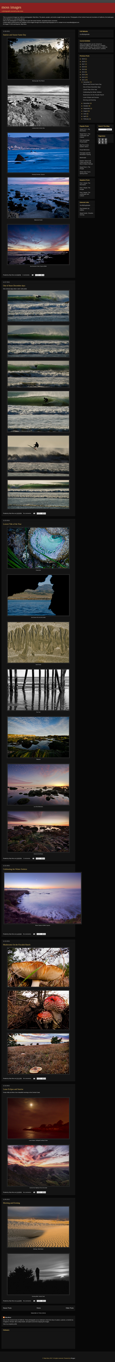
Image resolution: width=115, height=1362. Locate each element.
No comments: (27, 513)
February (86, 119)
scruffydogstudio (85, 34)
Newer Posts (7, 1308)
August (85, 111)
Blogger (73, 1358)
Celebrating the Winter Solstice (15, 869)
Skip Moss (8, 1317)
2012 (83, 77)
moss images (11, 7)
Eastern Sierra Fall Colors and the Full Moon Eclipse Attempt (86, 162)
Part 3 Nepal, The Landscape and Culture (85, 194)
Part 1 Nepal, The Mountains (85, 183)
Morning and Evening (11, 1203)
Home (39, 1308)
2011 (83, 80)
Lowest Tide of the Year (12, 524)
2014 (83, 72)
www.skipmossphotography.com (48, 22)
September (86, 108)
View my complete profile (10, 1324)
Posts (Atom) (42, 1313)
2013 (83, 74)
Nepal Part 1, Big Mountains (85, 130)
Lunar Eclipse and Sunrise (13, 1089)
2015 (83, 69)
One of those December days (14, 286)
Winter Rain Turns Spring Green (85, 172)
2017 (83, 64)
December (86, 82)
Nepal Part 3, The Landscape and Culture (85, 135)
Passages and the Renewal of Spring (85, 153)
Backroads (83, 157)
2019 (83, 59)
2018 (83, 61)
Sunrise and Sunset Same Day (14, 35)
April (84, 116)
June (85, 114)
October (86, 106)
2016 (83, 66)
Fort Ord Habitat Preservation (84, 141)
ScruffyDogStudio (85, 205)
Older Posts (70, 1308)
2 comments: (26, 275)
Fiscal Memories (85, 150)
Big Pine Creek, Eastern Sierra (84, 145)
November (86, 103)
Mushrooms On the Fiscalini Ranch (16, 945)
